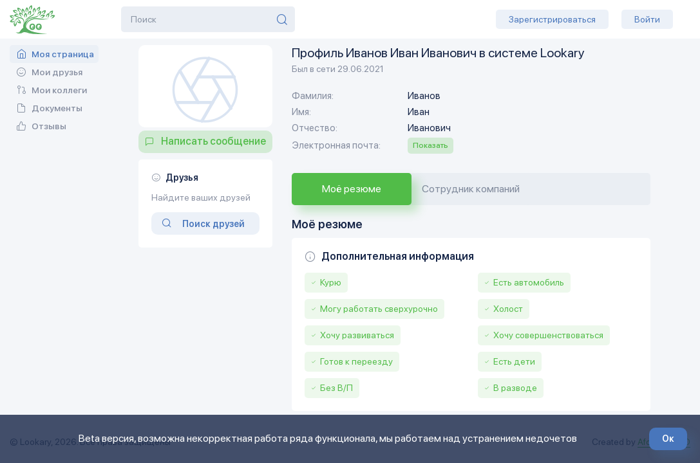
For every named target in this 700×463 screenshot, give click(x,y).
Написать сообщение (213, 141)
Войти (647, 19)
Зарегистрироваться (552, 19)
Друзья (182, 177)
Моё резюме (351, 189)
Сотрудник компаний (471, 189)
